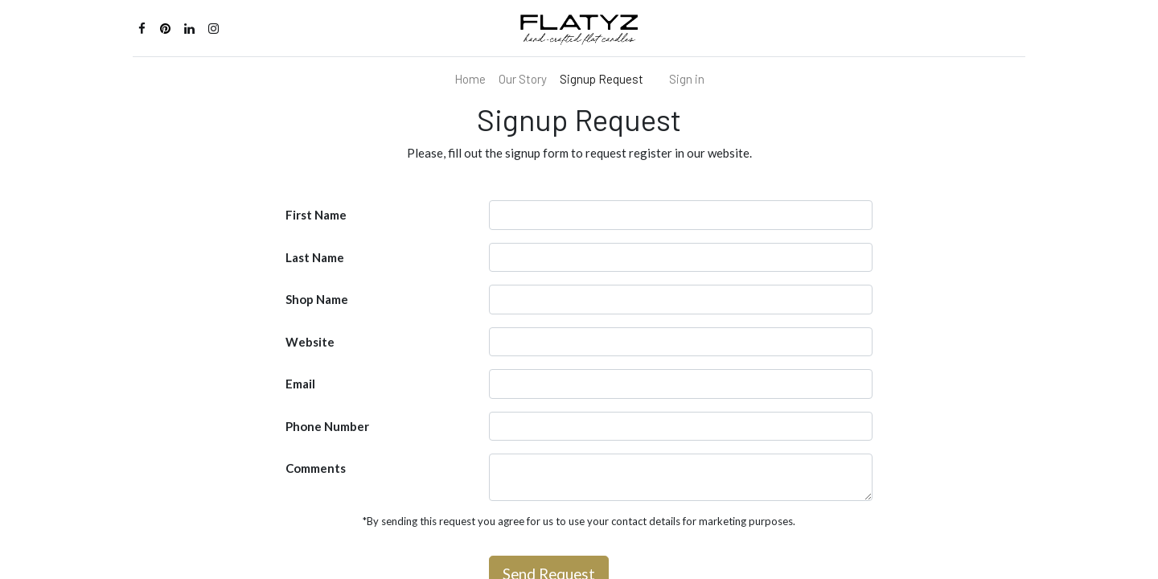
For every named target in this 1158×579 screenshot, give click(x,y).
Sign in (686, 79)
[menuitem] (470, 79)
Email (300, 383)
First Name (316, 214)
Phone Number (327, 426)
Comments (315, 468)
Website (310, 342)
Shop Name (316, 299)
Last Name (314, 257)
